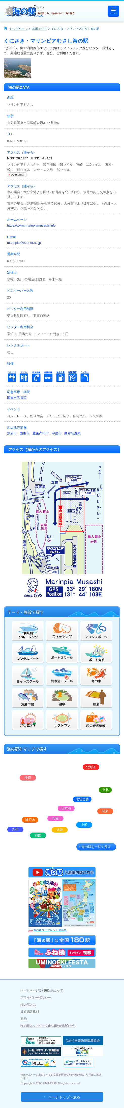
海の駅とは (28, 1004)
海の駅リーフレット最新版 (47, 930)
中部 (84, 825)
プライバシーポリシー (36, 997)
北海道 (91, 767)
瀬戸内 (30, 820)
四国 (38, 835)
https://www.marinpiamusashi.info (31, 225)
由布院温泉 (72, 433)
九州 (15, 829)
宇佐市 (56, 433)
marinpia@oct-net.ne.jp (24, 243)
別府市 (12, 433)
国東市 (24, 433)
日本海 (66, 808)
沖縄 (27, 778)
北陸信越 (82, 799)
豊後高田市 (41, 433)
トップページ (18, 29)
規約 (24, 1019)
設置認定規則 (30, 1011)
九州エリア (39, 29)
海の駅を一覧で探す (96, 847)
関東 (105, 811)
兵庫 (55, 818)
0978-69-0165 (17, 141)
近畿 (59, 830)
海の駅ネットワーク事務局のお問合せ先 (48, 1026)
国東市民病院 (17, 398)
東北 (105, 790)
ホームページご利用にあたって (42, 990)
